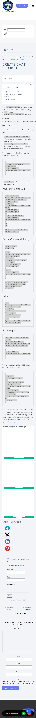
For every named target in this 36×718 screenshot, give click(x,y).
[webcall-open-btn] (23, 713)
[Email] (16, 579)
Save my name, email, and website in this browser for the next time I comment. (19, 682)
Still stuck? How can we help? (18, 559)
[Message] (18, 589)
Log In (22, 6)
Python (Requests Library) (14, 94)
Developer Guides (22, 57)
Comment (18, 628)
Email (18, 664)
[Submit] (9, 596)
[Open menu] (18, 705)
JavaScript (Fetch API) (12, 92)
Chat (6, 59)
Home (4, 57)
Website (19, 671)
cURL (8, 97)
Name (18, 656)
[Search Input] (16, 29)
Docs (11, 57)
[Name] (16, 572)
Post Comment (10, 688)
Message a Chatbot (7, 608)
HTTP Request (10, 99)
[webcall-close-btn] (29, 713)
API (32, 57)
